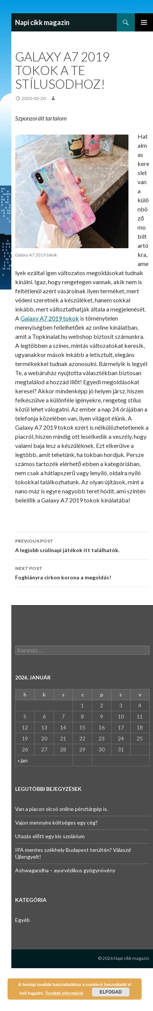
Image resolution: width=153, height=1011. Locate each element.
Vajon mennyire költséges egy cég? (56, 822)
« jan (22, 760)
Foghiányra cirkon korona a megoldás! (82, 572)
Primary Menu (144, 22)
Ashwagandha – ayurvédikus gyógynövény (65, 870)
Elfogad (111, 992)
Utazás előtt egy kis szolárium (50, 836)
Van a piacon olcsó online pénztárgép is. (61, 809)
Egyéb (22, 920)
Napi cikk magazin (42, 22)
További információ (64, 993)
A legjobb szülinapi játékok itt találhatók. (82, 545)
